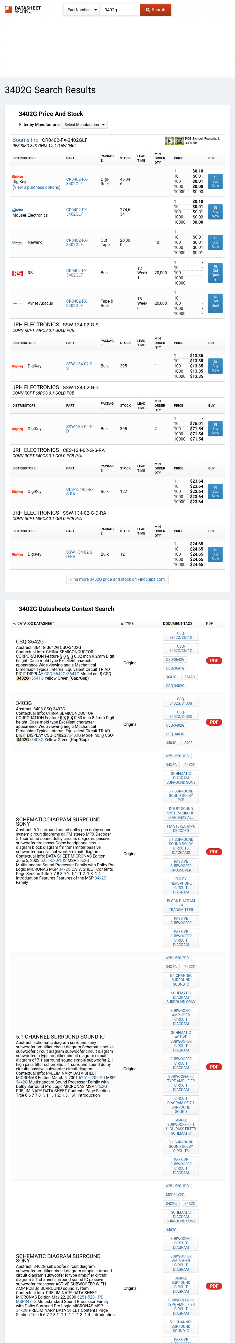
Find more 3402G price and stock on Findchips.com (117, 579)
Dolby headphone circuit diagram (181, 844)
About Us (117, 1323)
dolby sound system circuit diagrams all (182, 781)
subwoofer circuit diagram (181, 982)
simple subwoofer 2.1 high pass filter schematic (181, 1029)
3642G (188, 662)
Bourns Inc (26, 140)
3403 (187, 715)
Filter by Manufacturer (39, 124)
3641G (171, 662)
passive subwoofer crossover (181, 828)
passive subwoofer (181, 869)
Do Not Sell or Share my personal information (124, 1318)
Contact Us (220, 1318)
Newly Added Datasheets (26, 1318)
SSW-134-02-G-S (80, 366)
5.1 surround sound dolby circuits (181, 1047)
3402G (171, 1115)
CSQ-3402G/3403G (181, 687)
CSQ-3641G (175, 655)
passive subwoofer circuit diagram (181, 882)
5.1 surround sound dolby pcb (181, 765)
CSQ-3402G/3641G (181, 641)
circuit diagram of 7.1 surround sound (181, 1011)
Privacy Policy (66, 1318)
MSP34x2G (26, 1173)
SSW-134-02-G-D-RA (80, 554)
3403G (171, 715)
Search (155, 9)
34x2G (83, 818)
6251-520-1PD (90, 1169)
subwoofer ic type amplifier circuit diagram (181, 995)
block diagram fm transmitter (181, 857)
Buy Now (215, 181)
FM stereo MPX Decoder (181, 794)
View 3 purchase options (36, 187)
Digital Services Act (188, 1318)
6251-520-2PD (92, 994)
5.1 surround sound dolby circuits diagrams (181, 810)
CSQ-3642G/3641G (61, 665)
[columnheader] (64, 624)
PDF (214, 652)
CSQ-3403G (175, 708)
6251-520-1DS (54, 818)
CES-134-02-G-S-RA (79, 491)
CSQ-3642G (175, 648)
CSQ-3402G (175, 669)
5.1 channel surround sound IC (181, 916)
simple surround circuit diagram (181, 1153)
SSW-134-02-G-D (80, 429)
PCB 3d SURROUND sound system (181, 1232)
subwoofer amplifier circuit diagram (181, 948)
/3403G (74, 714)
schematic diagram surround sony (181, 749)
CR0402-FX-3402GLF (77, 181)
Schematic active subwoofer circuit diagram (181, 966)
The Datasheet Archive (23, 9)
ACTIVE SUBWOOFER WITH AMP (181, 1216)
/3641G (36, 669)
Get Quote (215, 272)
